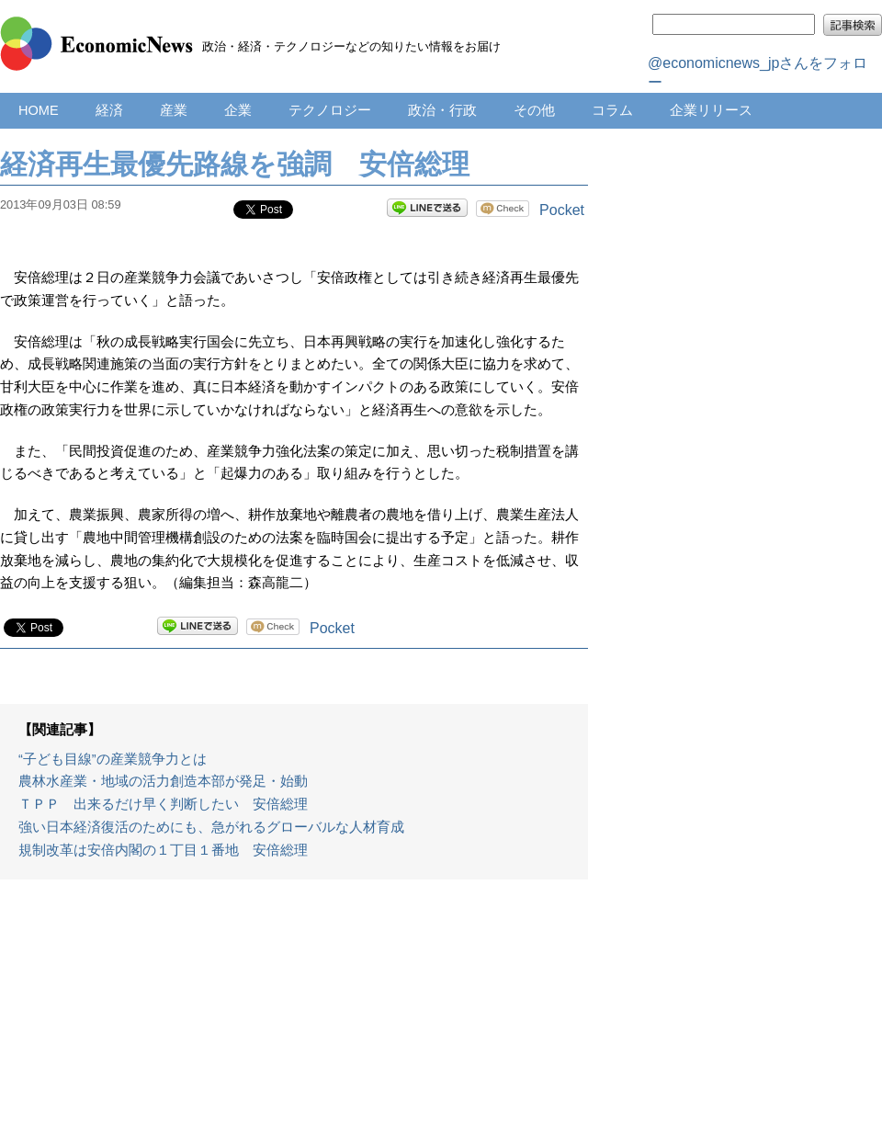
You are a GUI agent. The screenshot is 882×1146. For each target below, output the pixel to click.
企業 (238, 110)
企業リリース (711, 110)
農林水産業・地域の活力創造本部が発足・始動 (163, 781)
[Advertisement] (294, 1022)
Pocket (561, 210)
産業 (173, 110)
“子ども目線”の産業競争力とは (112, 759)
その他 (534, 110)
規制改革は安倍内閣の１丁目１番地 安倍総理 (163, 850)
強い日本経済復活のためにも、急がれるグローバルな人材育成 (211, 827)
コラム (612, 110)
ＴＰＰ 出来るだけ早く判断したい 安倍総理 (163, 804)
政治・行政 (442, 110)
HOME (38, 110)
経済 (109, 110)
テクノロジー (329, 110)
